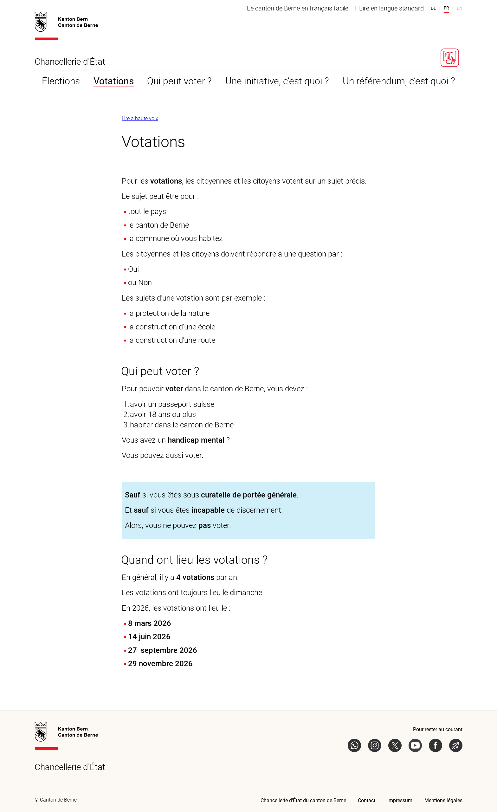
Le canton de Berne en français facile (297, 8)
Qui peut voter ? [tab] (179, 81)
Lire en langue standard (391, 8)
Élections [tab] (61, 81)
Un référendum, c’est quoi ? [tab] (399, 81)
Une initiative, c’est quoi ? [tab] (277, 81)
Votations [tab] (114, 81)
